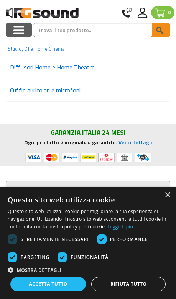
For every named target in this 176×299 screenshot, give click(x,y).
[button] (88, 269)
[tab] (88, 67)
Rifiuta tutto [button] (128, 284)
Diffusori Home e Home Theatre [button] (52, 67)
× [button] (167, 195)
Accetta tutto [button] (48, 284)
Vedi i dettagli (135, 142)
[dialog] (88, 243)
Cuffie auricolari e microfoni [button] (45, 90)
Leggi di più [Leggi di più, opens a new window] (120, 226)
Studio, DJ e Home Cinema (36, 49)
